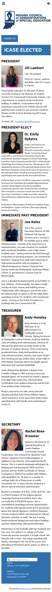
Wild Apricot (25, 588)
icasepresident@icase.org (27, 121)
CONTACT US (9, 38)
